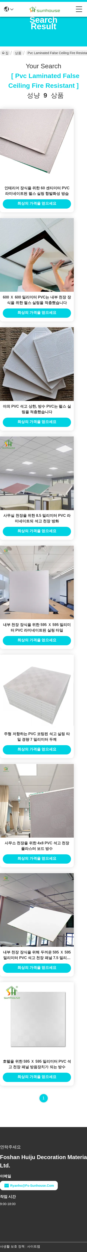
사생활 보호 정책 (12, 1246)
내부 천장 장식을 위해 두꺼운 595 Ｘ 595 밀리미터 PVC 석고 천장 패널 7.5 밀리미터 (37, 957)
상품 (18, 53)
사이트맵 (33, 1246)
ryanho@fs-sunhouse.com (29, 1185)
